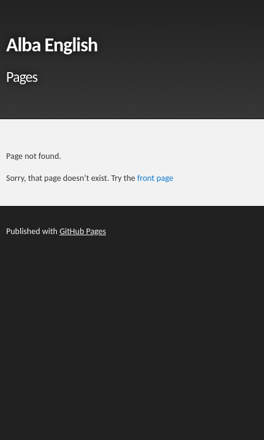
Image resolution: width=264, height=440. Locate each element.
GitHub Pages (82, 231)
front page (155, 178)
